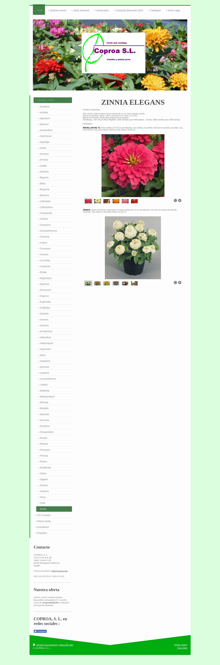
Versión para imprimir (45, 645)
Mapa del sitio (66, 645)
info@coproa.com (60, 571)
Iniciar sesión (180, 645)
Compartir (40, 631)
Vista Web (182, 648)
